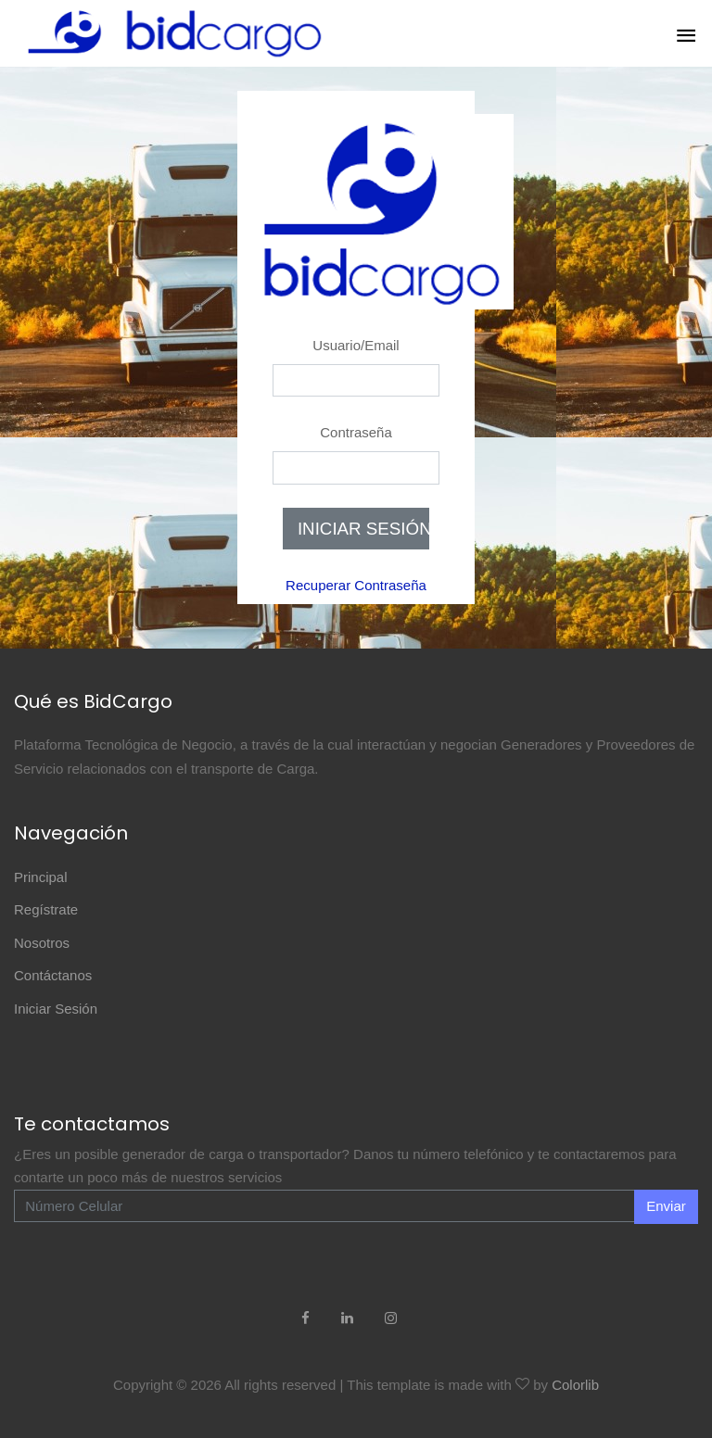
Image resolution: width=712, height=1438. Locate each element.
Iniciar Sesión (55, 1008)
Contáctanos (53, 975)
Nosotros (42, 943)
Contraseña (356, 432)
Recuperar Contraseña (356, 585)
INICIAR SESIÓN (363, 528)
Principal (41, 877)
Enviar (666, 1206)
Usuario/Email (355, 345)
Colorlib (575, 1385)
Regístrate (46, 909)
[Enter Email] (324, 1206)
